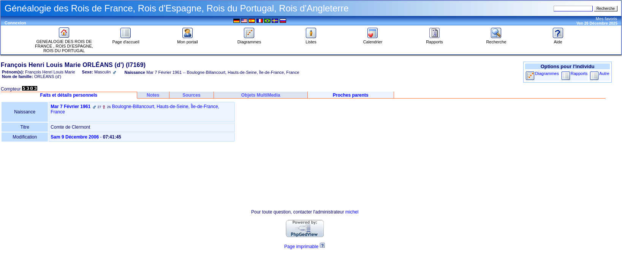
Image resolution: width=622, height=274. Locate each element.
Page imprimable (301, 246)
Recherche (496, 40)
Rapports (434, 40)
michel (352, 212)
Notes (153, 95)
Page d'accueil (125, 40)
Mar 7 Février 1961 (70, 106)
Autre (604, 73)
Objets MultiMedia (260, 95)
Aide (558, 40)
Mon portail (187, 40)
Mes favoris (606, 18)
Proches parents (351, 95)
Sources (191, 95)
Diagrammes (249, 40)
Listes (311, 40)
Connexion (15, 23)
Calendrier (373, 40)
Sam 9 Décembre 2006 (75, 137)
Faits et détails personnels (69, 95)
